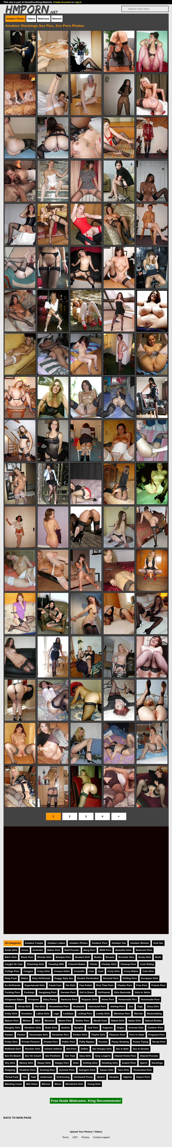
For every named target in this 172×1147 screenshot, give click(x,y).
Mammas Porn (122, 1013)
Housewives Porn (59, 1006)
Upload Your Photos (81, 1131)
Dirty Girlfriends (41, 978)
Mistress (49, 1020)
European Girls (149, 978)
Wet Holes (32, 1084)
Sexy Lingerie (102, 1055)
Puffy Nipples (86, 1041)
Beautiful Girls (123, 950)
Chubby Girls (109, 964)
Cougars (28, 971)
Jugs (140, 1006)
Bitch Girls (11, 957)
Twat (33, 1077)
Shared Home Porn (125, 1055)
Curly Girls (113, 971)
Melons (27, 1020)
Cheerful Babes (77, 964)
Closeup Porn (128, 964)
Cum (91, 971)
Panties (9, 1034)
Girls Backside (122, 992)
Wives (57, 1084)
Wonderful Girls (74, 1084)
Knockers (26, 1013)
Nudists (65, 1027)
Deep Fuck (11, 978)
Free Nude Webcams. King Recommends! (86, 1101)
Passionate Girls (38, 1034)
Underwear (46, 1077)
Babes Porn (53, 950)
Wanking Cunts (13, 1084)
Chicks (93, 964)
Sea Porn (71, 1048)
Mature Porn (12, 1020)
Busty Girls (144, 957)
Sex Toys (70, 1055)
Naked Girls (117, 1020)
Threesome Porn (142, 1070)
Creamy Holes (62, 971)
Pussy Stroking (120, 1041)
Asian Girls (11, 950)
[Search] (145, 9)
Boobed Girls (82, 957)
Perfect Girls (80, 1034)
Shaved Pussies (149, 1055)
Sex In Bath (122, 1048)
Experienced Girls (35, 985)
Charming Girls (35, 964)
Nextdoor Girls (32, 1027)
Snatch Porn (129, 1062)
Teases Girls (106, 1070)
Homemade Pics (127, 999)
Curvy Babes (131, 971)
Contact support (101, 1137)
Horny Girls (24, 1006)
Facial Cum (55, 985)
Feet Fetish (85, 985)
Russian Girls (32, 1048)
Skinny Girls (26, 1062)
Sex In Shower (141, 1048)
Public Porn (68, 1041)
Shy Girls (10, 1062)
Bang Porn (89, 950)
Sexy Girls (85, 1055)
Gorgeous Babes (14, 999)
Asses (24, 950)
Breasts (110, 957)
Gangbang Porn (47, 992)
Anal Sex (158, 943)
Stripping (10, 1070)
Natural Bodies (153, 1020)
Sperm (143, 1062)
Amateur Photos (15, 18)
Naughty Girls (12, 1027)
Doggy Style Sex (63, 978)
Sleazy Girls (44, 1062)
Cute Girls (148, 971)
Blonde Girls (44, 957)
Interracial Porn (97, 1006)
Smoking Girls (110, 1062)
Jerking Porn (117, 1006)
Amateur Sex (119, 943)
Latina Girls (42, 1013)
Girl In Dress (87, 992)
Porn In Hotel (136, 1034)
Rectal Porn (158, 1041)
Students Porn (27, 1070)
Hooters (9, 1006)
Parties (21, 1034)
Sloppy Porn (62, 1062)
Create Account (62, 2)
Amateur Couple (34, 943)
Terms (65, 1137)
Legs (56, 1013)
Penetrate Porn (60, 1034)
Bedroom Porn (144, 950)
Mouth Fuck (100, 1020)
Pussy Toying (140, 1041)
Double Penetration (88, 978)
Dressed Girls (110, 978)
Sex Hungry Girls (102, 1048)
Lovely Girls (103, 1013)
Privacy (85, 1137)
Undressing (63, 1077)
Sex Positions (53, 1055)
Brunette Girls (126, 957)
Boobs (98, 957)
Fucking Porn (12, 992)
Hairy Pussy (50, 999)
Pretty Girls (11, 1041)
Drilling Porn (130, 978)
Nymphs (78, 1027)
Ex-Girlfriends (13, 985)
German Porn (67, 992)
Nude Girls (51, 1027)
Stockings (157, 1062)
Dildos (24, 978)
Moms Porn (64, 1020)
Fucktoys (29, 992)
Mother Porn (82, 1020)
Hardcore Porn (69, 999)
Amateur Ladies (56, 943)
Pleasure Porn (117, 1034)
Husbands (78, 1006)
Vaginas (127, 1077)
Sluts (76, 1062)
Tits (24, 1077)
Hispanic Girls (89, 999)
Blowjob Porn (63, 957)
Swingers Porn (87, 1070)
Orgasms (107, 1027)
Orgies (120, 1027)
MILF (38, 1020)
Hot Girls (40, 1006)
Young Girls (94, 1084)
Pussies (103, 1041)
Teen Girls (123, 1070)
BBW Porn (105, 950)
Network (57, 18)
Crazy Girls (43, 971)
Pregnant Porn (156, 1034)
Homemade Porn (150, 999)
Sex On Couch (33, 1055)
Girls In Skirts (142, 992)
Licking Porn (85, 1013)
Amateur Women (139, 943)
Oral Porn (92, 1027)
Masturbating (154, 1013)
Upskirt (101, 1077)
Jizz (131, 1006)
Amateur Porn (99, 943)
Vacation (114, 1077)
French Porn (158, 985)
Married (138, 1013)
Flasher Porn (125, 985)
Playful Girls (98, 1034)
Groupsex (33, 999)
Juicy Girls (153, 1006)
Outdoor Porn (155, 1027)
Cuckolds (79, 971)
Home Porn (108, 999)
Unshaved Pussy (83, 1077)
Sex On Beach (13, 1055)
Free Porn (141, 985)
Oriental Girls (136, 1027)
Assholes (38, 950)
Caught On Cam (14, 964)
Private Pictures (31, 1041)
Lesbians (68, 1013)
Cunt (100, 971)
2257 (75, 1137)
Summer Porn (67, 1070)
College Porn (12, 971)
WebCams (43, 18)
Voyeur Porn (143, 1077)
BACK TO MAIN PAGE (17, 1117)
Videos (31, 18)
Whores (46, 1084)
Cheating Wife (56, 964)
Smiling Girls (90, 1062)
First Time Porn (105, 985)
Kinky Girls (11, 1013)
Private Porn (51, 1041)
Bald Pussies (72, 950)
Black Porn (27, 957)
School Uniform (53, 1048)
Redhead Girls (13, 1048)
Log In (77, 2)
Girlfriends (104, 992)
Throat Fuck (11, 1077)
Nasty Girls (134, 1020)
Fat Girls (70, 985)
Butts (158, 957)
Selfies (84, 1048)
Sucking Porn (47, 1070)
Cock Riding (147, 964)
